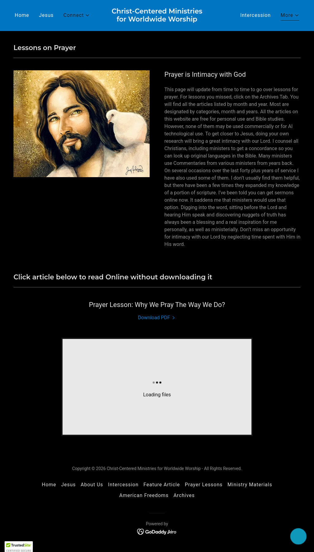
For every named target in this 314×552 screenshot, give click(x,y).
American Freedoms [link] (144, 495)
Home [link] (22, 15)
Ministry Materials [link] (250, 485)
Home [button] (49, 485)
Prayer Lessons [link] (204, 485)
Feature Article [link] (162, 485)
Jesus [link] (46, 15)
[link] (156, 20)
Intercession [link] (255, 15)
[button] (76, 15)
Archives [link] (184, 495)
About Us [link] (92, 485)
